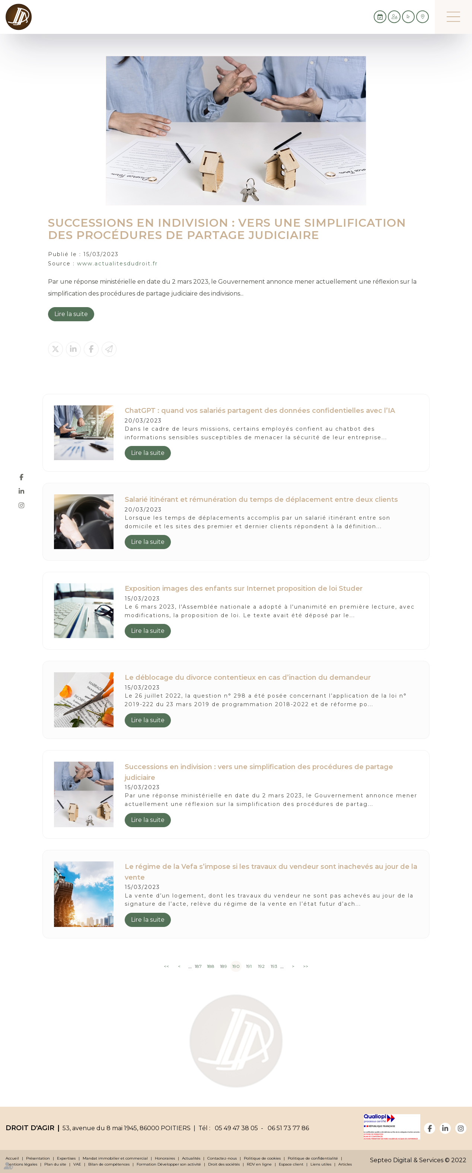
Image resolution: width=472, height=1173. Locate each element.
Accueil (12, 1158)
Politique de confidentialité (313, 1158)
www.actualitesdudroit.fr (117, 263)
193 (274, 966)
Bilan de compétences (109, 1164)
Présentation (38, 1158)
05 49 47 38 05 (235, 1128)
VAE (77, 1164)
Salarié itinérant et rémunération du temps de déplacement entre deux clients (261, 499)
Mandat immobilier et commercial (115, 1158)
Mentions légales (21, 1164)
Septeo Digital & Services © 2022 (418, 1160)
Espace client (291, 1164)
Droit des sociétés (224, 1164)
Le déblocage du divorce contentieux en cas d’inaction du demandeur (248, 677)
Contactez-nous (222, 1158)
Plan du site (55, 1164)
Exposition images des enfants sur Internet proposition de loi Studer (244, 588)
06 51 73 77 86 (287, 1128)
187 (198, 966)
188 (210, 966)
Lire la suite (71, 314)
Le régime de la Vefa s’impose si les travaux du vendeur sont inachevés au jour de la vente (271, 872)
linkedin (21, 491)
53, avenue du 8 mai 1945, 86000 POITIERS (127, 1128)
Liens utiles (320, 1164)
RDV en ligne (259, 1164)
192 (261, 966)
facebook (21, 477)
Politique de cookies (262, 1158)
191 (249, 966)
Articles (345, 1164)
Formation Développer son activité (169, 1164)
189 (223, 966)
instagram (21, 505)
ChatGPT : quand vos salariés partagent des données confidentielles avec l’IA (260, 411)
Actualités (191, 1158)
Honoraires (165, 1158)
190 (236, 966)
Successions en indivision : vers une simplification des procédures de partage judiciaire (259, 772)
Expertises (66, 1158)
